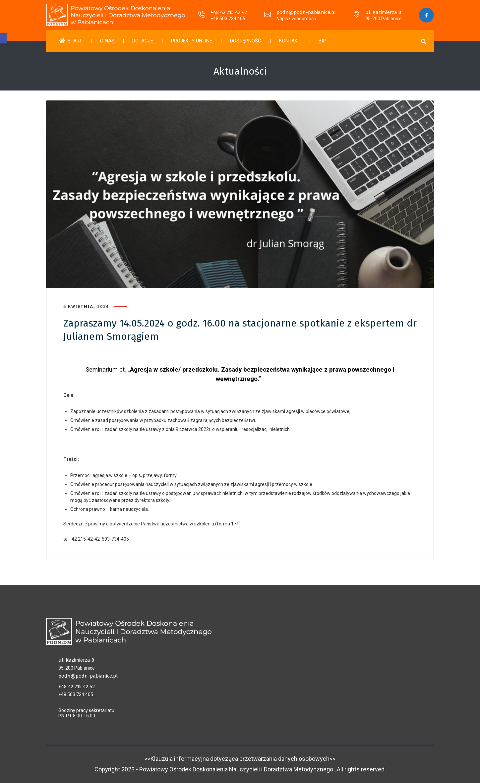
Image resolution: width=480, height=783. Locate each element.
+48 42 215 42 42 (228, 12)
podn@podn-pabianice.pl (306, 12)
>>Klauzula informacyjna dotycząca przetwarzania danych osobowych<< (240, 758)
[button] (3, 38)
